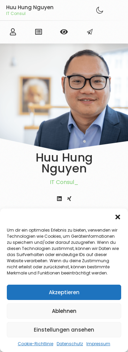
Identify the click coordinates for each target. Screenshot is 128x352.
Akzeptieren (64, 292)
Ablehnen (64, 311)
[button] (117, 217)
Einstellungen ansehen (64, 329)
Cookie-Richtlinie (35, 344)
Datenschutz (70, 344)
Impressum (98, 344)
